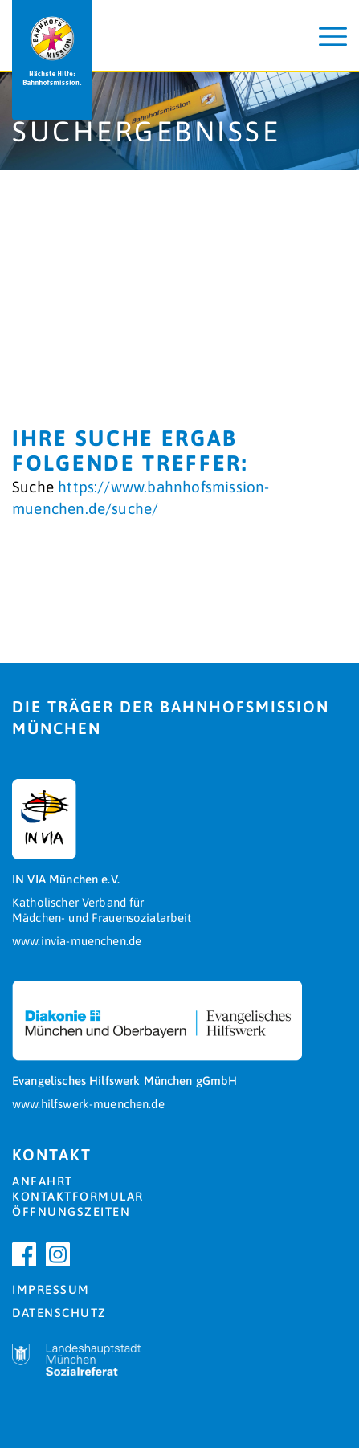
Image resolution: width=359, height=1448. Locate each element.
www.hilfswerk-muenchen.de (88, 1104)
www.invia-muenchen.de (76, 941)
